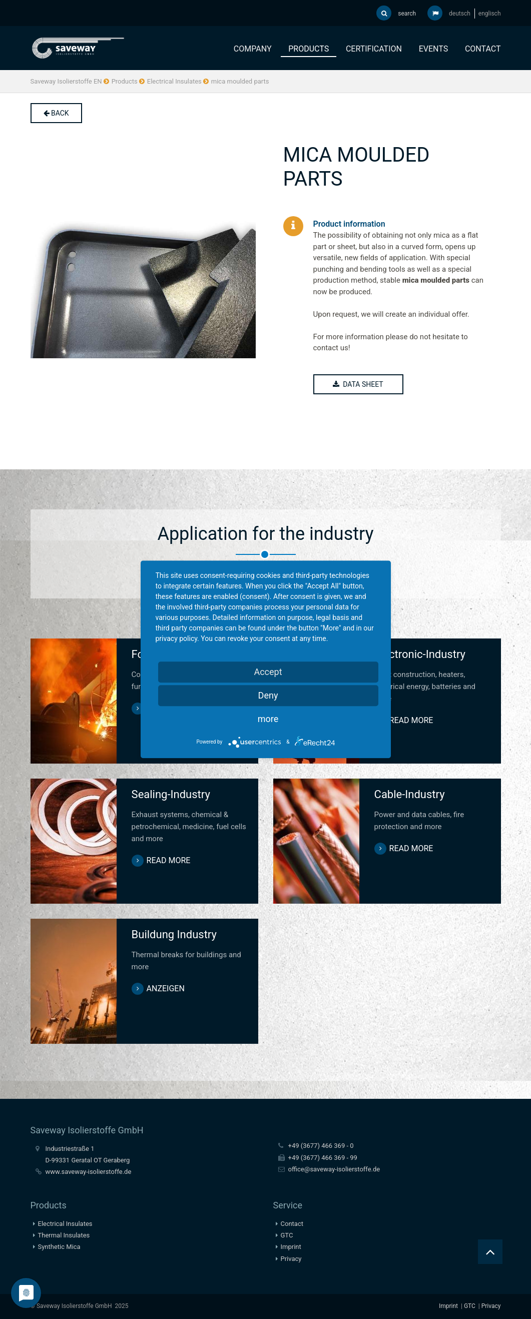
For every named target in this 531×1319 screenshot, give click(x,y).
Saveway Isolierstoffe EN (66, 81)
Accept (268, 672)
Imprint (291, 1246)
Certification (374, 49)
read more (411, 720)
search (396, 13)
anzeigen (166, 988)
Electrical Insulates (174, 81)
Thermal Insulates (64, 1235)
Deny (268, 695)
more (268, 719)
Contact (483, 49)
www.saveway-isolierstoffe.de (89, 1171)
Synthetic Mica (59, 1246)
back (56, 113)
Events (433, 49)
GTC (287, 1235)
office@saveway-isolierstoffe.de (334, 1169)
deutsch (459, 13)
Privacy (291, 1258)
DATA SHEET (358, 384)
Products (308, 49)
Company (253, 49)
